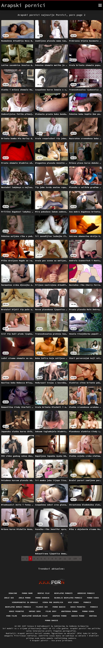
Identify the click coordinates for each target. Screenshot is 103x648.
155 (75, 558)
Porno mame (27, 593)
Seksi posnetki (77, 607)
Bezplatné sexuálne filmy (35, 616)
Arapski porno (60, 616)
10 (60, 558)
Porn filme (11, 616)
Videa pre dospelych (53, 602)
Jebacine (12, 593)
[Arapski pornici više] (100, 5)
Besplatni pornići (63, 593)
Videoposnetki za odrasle (25, 602)
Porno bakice (59, 607)
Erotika (93, 616)
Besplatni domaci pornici (18, 607)
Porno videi (93, 598)
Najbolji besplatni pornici (68, 598)
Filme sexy (51, 611)
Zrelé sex (9, 598)
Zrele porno (24, 598)
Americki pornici (86, 593)
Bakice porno (77, 616)
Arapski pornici (40, 640)
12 (70, 558)
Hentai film (43, 593)
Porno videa (88, 611)
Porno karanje (42, 598)
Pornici (87, 602)
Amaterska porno (69, 611)
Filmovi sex (42, 607)
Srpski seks (35, 611)
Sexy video (73, 602)
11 (65, 558)
